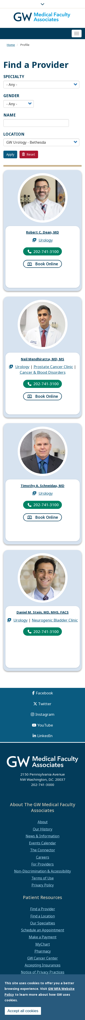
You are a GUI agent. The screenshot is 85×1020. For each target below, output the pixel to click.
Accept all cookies (22, 1011)
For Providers (42, 864)
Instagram (44, 714)
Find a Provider (42, 909)
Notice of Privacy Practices (42, 972)
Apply (10, 154)
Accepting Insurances (43, 965)
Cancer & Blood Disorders (43, 372)
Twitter (44, 703)
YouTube (45, 725)
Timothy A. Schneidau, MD (42, 485)
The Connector (42, 850)
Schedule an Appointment (42, 930)
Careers (42, 857)
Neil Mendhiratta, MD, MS (42, 359)
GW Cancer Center (42, 958)
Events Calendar (42, 843)
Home (11, 45)
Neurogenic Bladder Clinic (55, 620)
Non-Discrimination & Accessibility (42, 871)
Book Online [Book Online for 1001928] (46, 264)
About (43, 822)
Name (9, 115)
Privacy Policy (43, 885)
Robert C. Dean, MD (42, 232)
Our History (42, 829)
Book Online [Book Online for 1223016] (46, 396)
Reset (28, 154)
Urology (46, 240)
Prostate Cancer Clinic (53, 367)
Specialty (13, 76)
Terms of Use (43, 878)
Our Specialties (42, 923)
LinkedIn (45, 735)
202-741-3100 (46, 251)
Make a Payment (42, 937)
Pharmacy (42, 951)
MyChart (42, 944)
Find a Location (42, 916)
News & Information (42, 836)
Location (13, 134)
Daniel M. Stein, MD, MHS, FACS (42, 612)
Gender (11, 95)
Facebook (44, 693)
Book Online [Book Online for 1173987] (46, 517)
